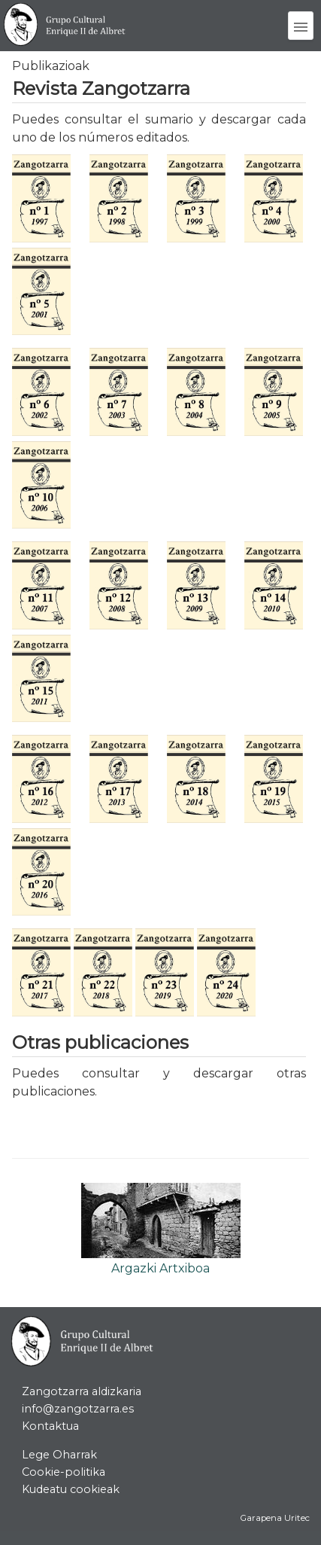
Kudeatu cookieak (71, 1489)
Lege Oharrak (59, 1454)
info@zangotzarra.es (78, 1408)
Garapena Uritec (275, 1518)
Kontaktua (50, 1426)
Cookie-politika (63, 1472)
